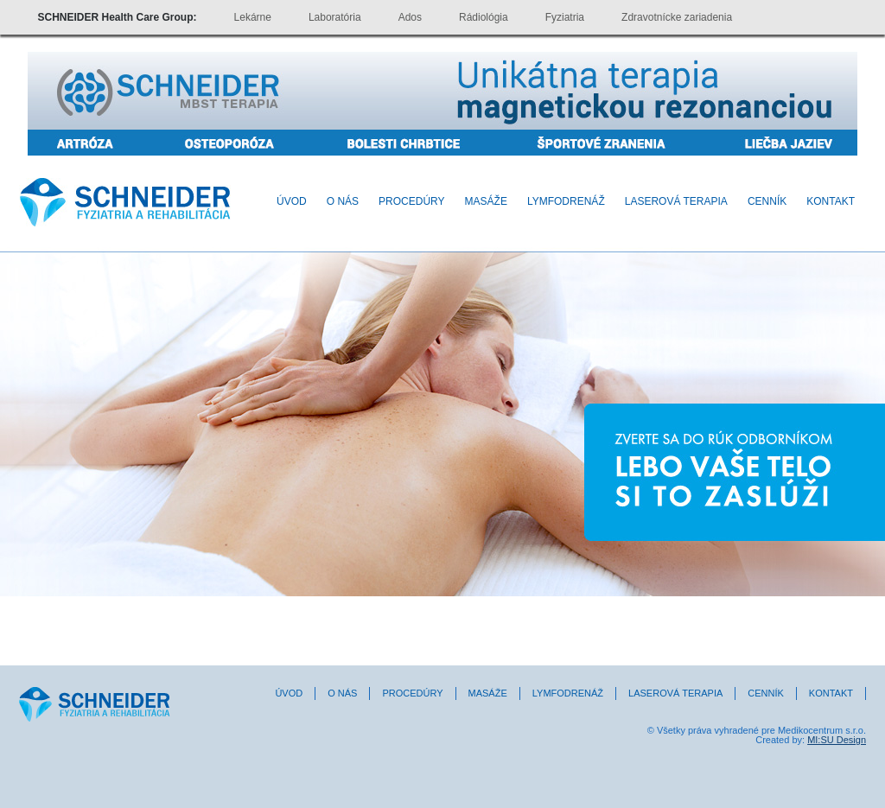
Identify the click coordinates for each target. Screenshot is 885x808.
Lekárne (252, 17)
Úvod (292, 201)
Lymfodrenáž (566, 201)
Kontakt (830, 201)
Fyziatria (564, 17)
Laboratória (335, 17)
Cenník (767, 201)
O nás (343, 201)
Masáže (486, 201)
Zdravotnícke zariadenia (676, 17)
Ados (410, 17)
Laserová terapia (676, 201)
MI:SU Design (836, 740)
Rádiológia (483, 17)
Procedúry (411, 201)
